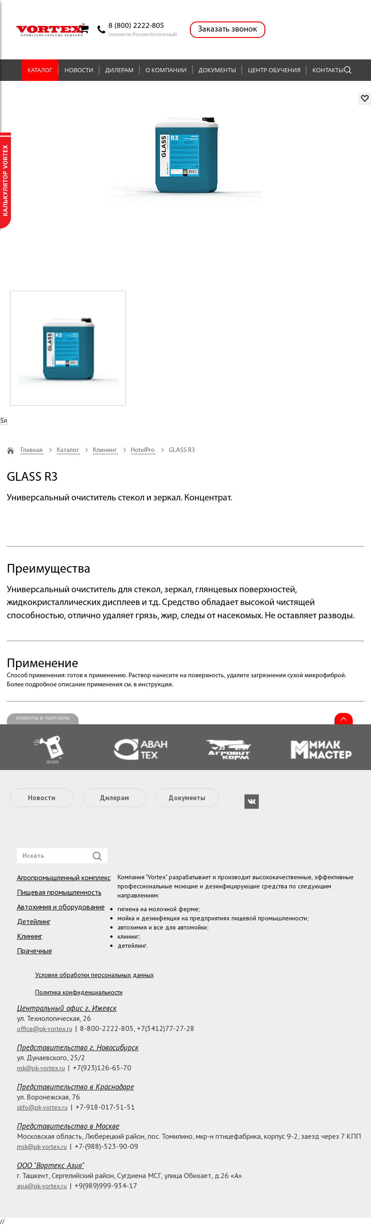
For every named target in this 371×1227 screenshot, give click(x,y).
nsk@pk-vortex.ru (41, 1068)
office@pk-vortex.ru (44, 1029)
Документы (217, 70)
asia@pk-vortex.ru (42, 1186)
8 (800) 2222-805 (136, 26)
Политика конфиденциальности (79, 992)
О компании (166, 70)
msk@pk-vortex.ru (42, 1146)
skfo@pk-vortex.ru (42, 1107)
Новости (79, 70)
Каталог (40, 70)
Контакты (328, 70)
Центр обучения (274, 70)
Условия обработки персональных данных (94, 975)
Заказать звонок (227, 29)
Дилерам (119, 70)
